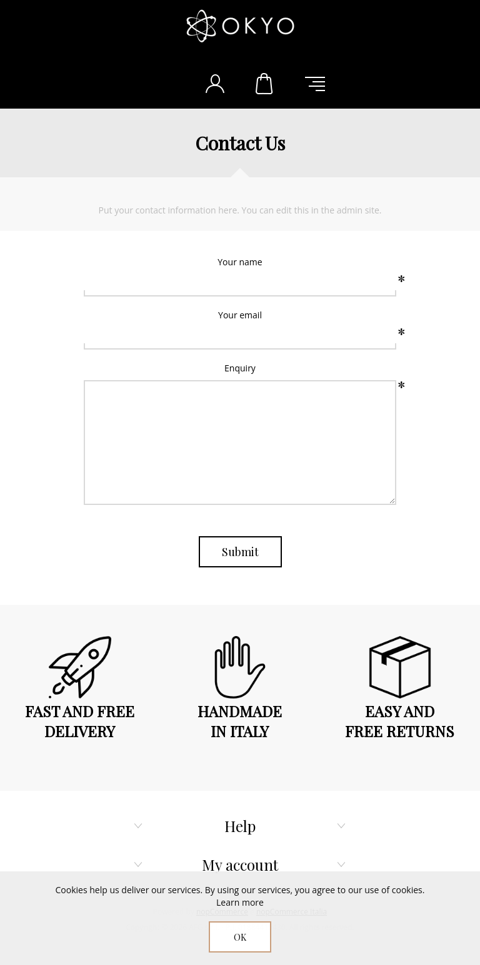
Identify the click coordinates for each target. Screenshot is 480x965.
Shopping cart (265, 83)
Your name (240, 262)
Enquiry (240, 368)
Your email (240, 315)
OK (240, 937)
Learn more (240, 902)
